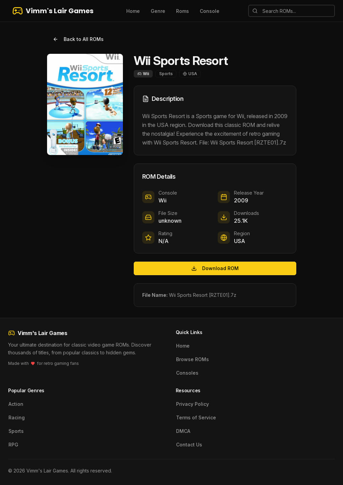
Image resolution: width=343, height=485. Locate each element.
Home (133, 11)
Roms (182, 11)
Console (209, 11)
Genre (158, 11)
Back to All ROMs (78, 39)
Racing (16, 417)
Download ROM (215, 268)
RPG (13, 444)
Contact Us (189, 444)
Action (15, 404)
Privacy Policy (192, 404)
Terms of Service (196, 417)
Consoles (187, 373)
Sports (16, 431)
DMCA (183, 431)
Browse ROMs (192, 359)
